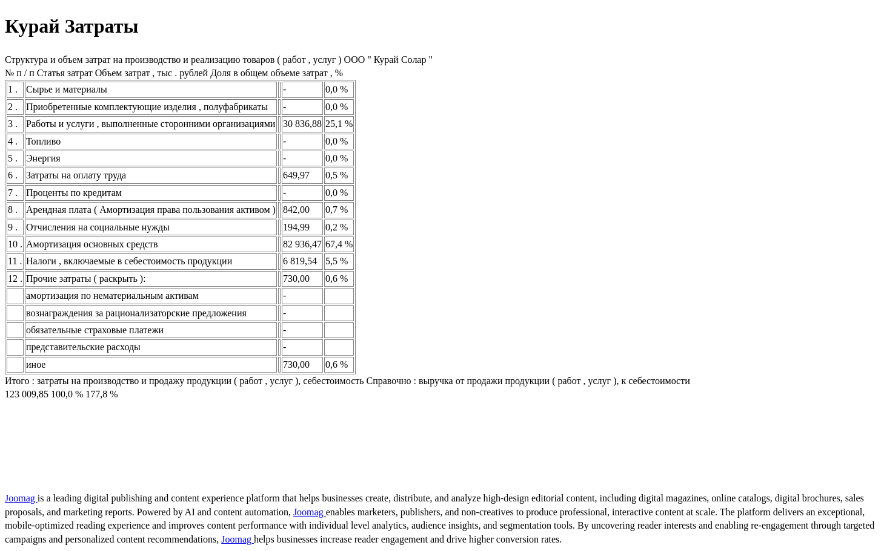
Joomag (21, 498)
